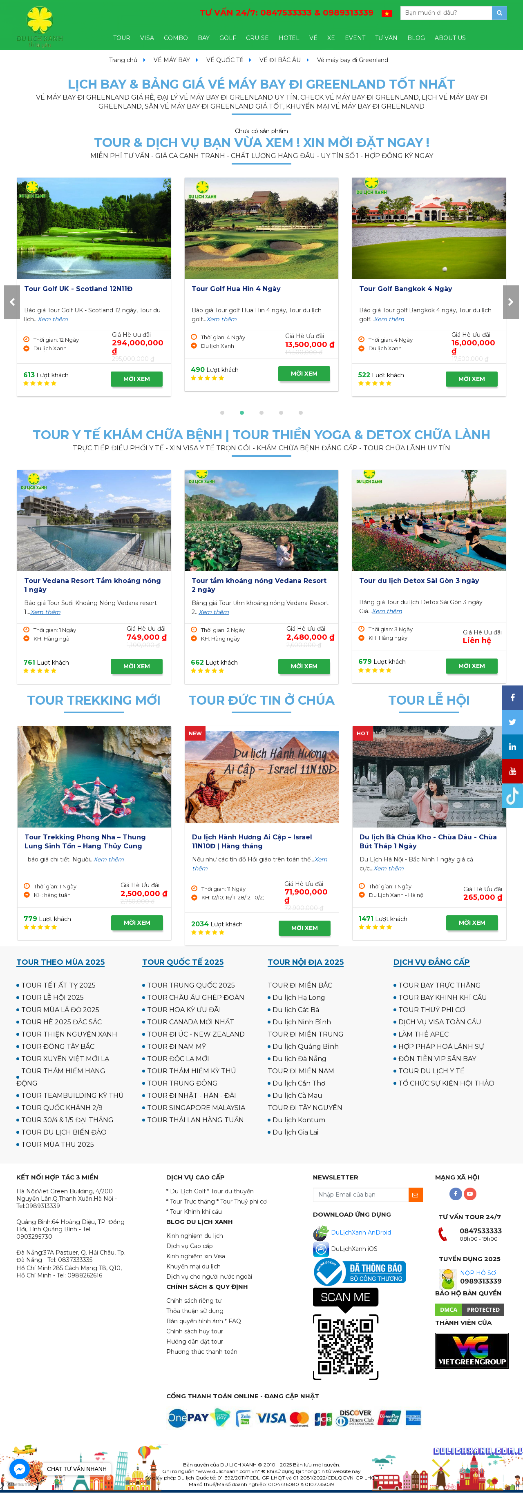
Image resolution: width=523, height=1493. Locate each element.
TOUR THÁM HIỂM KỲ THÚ (191, 1071)
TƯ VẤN (386, 38)
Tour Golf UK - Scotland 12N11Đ (246, 289)
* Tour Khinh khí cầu (194, 1211)
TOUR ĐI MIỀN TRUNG (306, 1034)
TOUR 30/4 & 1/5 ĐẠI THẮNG (67, 1120)
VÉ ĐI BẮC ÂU (280, 60)
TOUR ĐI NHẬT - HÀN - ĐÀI (191, 1095)
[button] (222, 413)
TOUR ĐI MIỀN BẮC (300, 985)
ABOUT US (450, 38)
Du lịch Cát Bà (296, 1010)
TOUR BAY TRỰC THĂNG (439, 985)
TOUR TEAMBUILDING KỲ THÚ (72, 1095)
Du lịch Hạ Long (299, 997)
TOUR (121, 38)
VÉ (313, 38)
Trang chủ (123, 60)
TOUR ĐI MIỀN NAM (301, 1071)
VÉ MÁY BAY (172, 60)
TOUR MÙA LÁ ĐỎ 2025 (60, 1010)
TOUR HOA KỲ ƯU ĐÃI (184, 1010)
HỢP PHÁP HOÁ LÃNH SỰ (441, 1046)
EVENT (355, 38)
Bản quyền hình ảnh (194, 1321)
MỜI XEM (136, 379)
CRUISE (257, 38)
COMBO (176, 38)
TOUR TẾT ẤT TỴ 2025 (58, 985)
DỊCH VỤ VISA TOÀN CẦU (439, 1022)
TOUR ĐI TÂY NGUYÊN (305, 1108)
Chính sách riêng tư (193, 1300)
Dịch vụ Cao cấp (189, 1246)
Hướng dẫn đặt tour (194, 1341)
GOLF (227, 38)
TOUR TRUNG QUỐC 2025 (191, 985)
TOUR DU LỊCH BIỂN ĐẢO (64, 1132)
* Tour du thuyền (230, 1191)
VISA (147, 38)
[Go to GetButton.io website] (20, 1484)
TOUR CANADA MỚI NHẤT (190, 1022)
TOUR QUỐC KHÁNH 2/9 (62, 1108)
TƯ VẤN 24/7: (286, 13)
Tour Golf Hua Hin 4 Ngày (403, 289)
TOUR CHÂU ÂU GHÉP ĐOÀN (195, 997)
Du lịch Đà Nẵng (299, 1059)
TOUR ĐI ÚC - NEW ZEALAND (196, 1034)
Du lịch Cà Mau (297, 1095)
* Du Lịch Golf (186, 1191)
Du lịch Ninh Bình (302, 1022)
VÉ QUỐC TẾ (224, 60)
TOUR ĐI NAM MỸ (176, 1046)
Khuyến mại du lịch (193, 1266)
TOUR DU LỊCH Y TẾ (431, 1071)
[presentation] (12, 302)
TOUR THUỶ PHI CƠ (431, 1010)
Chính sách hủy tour (194, 1331)
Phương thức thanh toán (201, 1351)
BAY (204, 38)
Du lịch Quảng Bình (306, 1046)
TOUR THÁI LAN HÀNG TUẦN (195, 1120)
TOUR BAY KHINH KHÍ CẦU (442, 997)
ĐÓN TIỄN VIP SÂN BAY (437, 1059)
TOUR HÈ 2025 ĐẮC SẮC (61, 1022)
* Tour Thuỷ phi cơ (242, 1201)
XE (331, 38)
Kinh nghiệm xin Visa (195, 1256)
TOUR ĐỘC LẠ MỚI (178, 1059)
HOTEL (289, 38)
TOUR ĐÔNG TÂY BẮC (57, 1046)
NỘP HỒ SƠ (478, 1273)
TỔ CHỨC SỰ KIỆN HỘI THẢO (446, 1083)
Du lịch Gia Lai (295, 1132)
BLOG (416, 38)
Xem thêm (53, 319)
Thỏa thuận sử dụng (195, 1311)
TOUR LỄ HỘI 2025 (52, 997)
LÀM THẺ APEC (423, 1034)
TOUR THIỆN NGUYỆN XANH (69, 1034)
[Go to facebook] (19, 1469)
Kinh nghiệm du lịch (194, 1235)
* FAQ (233, 1321)
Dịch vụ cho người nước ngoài (209, 1276)
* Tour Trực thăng (190, 1201)
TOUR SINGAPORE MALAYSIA (196, 1108)
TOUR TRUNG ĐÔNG (182, 1083)
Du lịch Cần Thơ (299, 1083)
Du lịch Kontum (299, 1120)
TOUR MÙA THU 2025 (57, 1144)
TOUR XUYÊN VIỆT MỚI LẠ (65, 1059)
